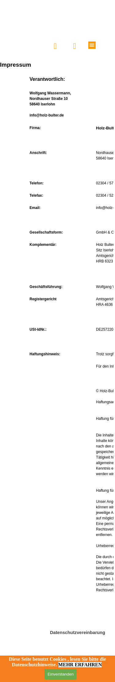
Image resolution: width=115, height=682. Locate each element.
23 (111, 261)
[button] (74, 46)
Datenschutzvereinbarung (77, 632)
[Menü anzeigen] (92, 45)
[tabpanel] (57, 352)
